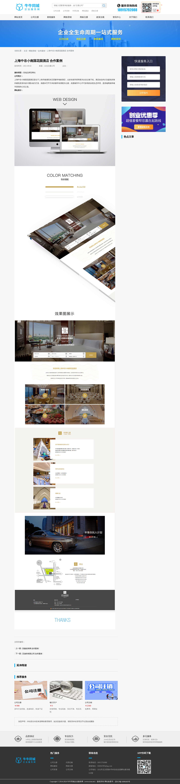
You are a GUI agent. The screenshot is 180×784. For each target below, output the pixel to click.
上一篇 (27, 648)
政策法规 (100, 17)
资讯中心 (117, 17)
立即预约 (143, 93)
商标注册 (95, 11)
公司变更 (66, 11)
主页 (25, 51)
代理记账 (75, 11)
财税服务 (51, 17)
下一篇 (29, 654)
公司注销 (69, 769)
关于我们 (133, 17)
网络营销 (68, 17)
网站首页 (18, 17)
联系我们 (149, 17)
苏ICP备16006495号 (122, 782)
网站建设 (85, 11)
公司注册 (56, 11)
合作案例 (41, 51)
